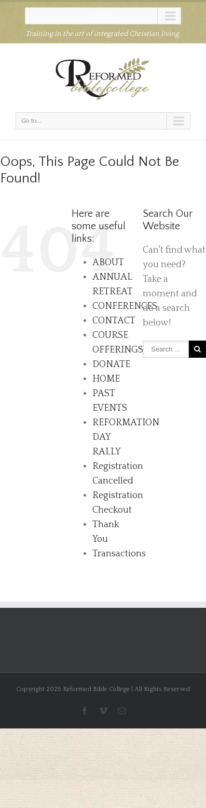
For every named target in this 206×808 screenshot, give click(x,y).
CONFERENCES (124, 306)
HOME (106, 379)
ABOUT (108, 262)
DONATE (111, 364)
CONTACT (113, 321)
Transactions (119, 554)
